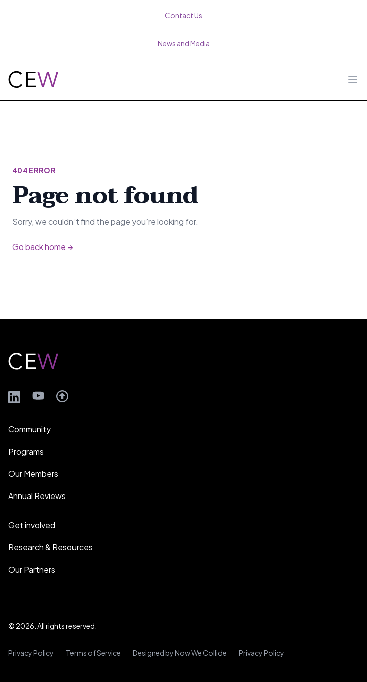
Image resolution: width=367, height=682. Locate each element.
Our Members (33, 473)
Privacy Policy (31, 652)
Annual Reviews (37, 495)
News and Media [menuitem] (184, 43)
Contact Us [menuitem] (183, 15)
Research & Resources (50, 547)
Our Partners (31, 569)
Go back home (42, 246)
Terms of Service (93, 652)
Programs (26, 451)
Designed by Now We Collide (180, 652)
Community (29, 429)
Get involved (31, 525)
